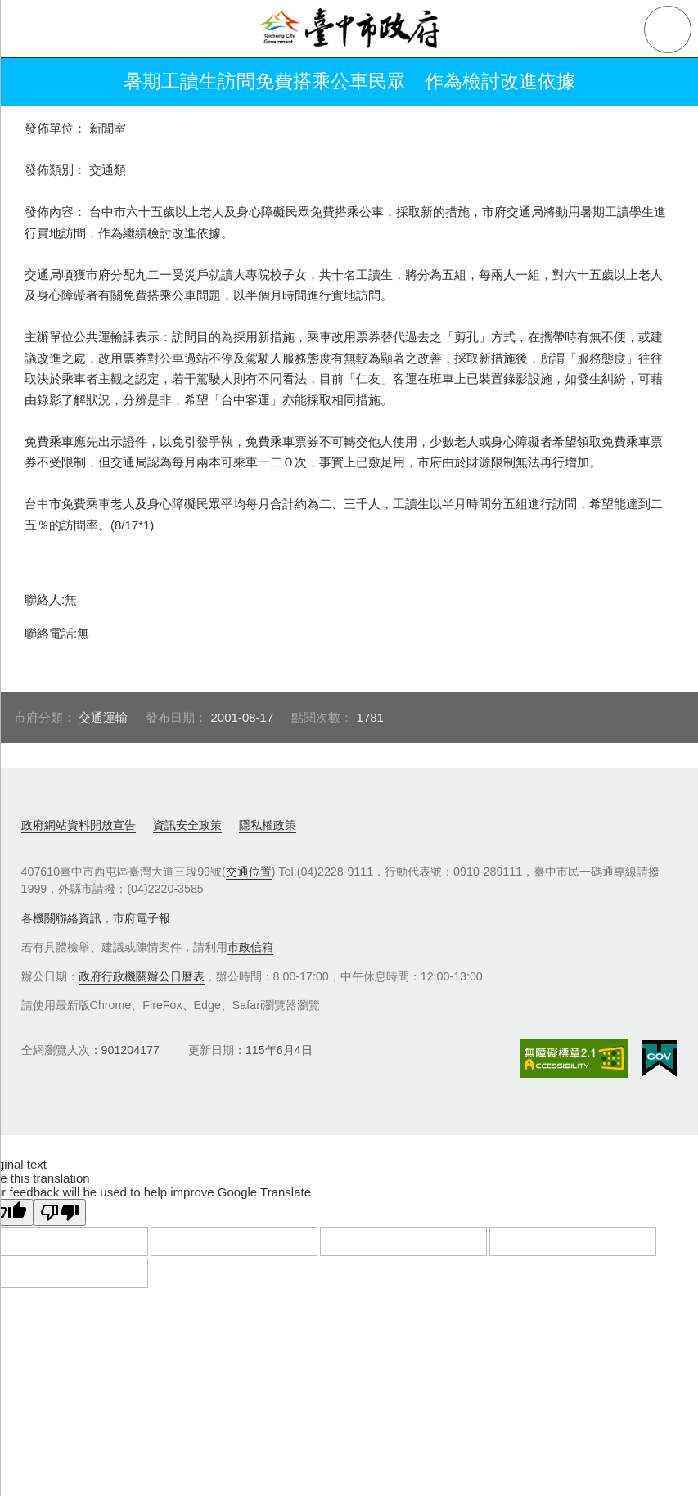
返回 (34, 82)
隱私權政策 (267, 824)
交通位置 (249, 871)
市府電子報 (141, 918)
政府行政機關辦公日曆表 (142, 976)
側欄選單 (29, 29)
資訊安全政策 (187, 824)
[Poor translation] (60, 1212)
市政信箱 (250, 946)
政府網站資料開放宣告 (78, 824)
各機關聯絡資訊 (61, 918)
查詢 (667, 29)
